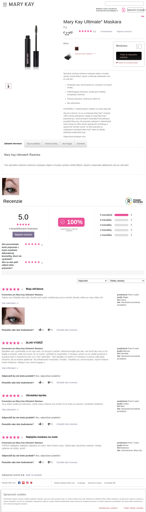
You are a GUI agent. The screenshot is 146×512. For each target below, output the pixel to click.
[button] (13, 316)
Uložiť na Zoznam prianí (128, 63)
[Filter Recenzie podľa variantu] (126, 281)
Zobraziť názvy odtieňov (84, 54)
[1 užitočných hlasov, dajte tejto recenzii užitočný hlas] (40, 383)
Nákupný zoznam (136, 10)
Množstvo (121, 45)
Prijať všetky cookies (133, 508)
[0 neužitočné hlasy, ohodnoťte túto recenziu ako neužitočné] (49, 330)
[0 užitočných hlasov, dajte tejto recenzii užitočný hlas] (40, 330)
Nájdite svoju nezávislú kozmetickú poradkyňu (106, 10)
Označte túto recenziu (67, 330)
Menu (5, 4)
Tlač (142, 16)
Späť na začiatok (34, 475)
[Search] (124, 4)
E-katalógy (81, 483)
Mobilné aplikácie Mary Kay (64, 483)
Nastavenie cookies (108, 508)
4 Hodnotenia (106, 31)
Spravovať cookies (95, 483)
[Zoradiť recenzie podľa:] (92, 281)
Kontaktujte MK (110, 483)
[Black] (31, 49)
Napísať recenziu (124, 31)
